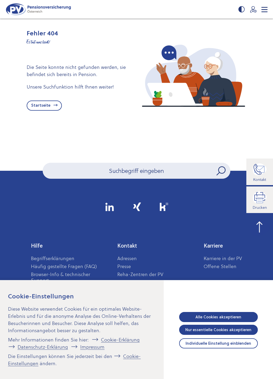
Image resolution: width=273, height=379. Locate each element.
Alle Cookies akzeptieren (218, 317)
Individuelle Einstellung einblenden (218, 343)
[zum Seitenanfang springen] (259, 226)
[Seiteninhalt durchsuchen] (136, 171)
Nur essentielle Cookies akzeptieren (218, 329)
